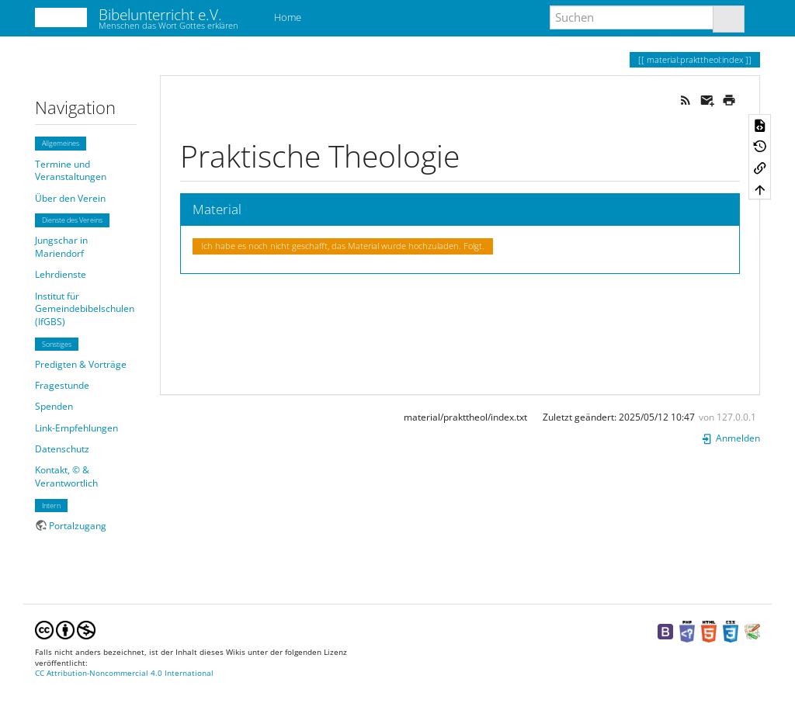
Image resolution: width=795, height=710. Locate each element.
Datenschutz (62, 448)
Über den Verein (70, 198)
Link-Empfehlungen (76, 428)
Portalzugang (77, 525)
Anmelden (730, 438)
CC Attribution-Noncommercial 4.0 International (124, 673)
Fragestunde (62, 385)
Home (286, 17)
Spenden (54, 406)
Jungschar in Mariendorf (61, 247)
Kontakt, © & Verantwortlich (66, 476)
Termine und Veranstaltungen (70, 171)
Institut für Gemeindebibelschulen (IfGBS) (84, 309)
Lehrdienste (60, 274)
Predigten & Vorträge (81, 364)
